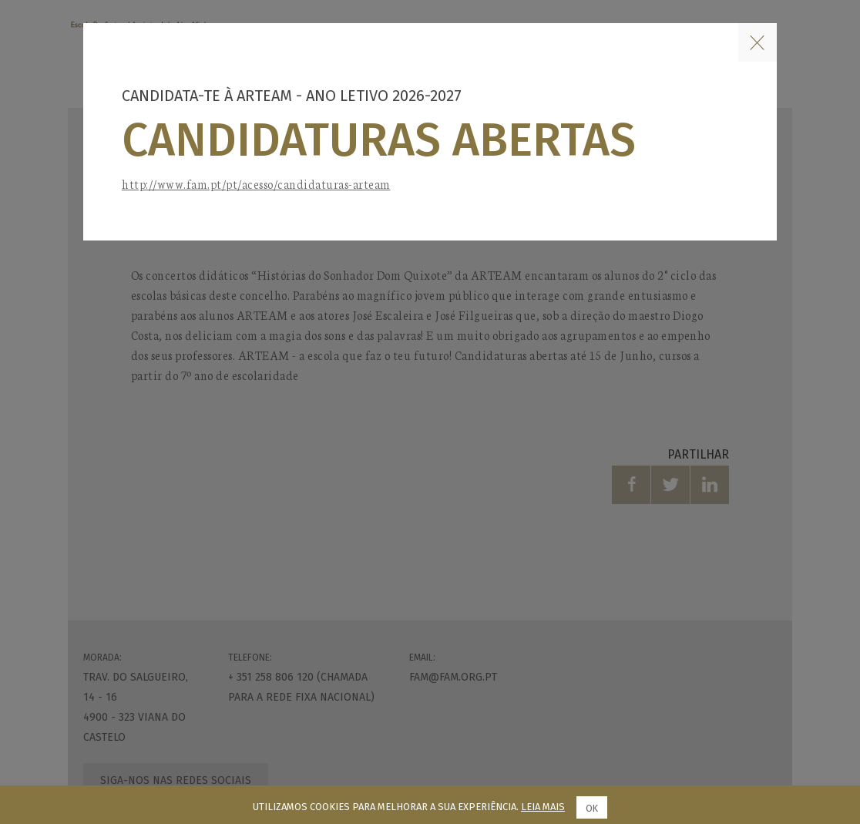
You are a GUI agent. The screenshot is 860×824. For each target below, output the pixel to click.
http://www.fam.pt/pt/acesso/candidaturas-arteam (256, 184)
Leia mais (543, 806)
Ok (592, 808)
